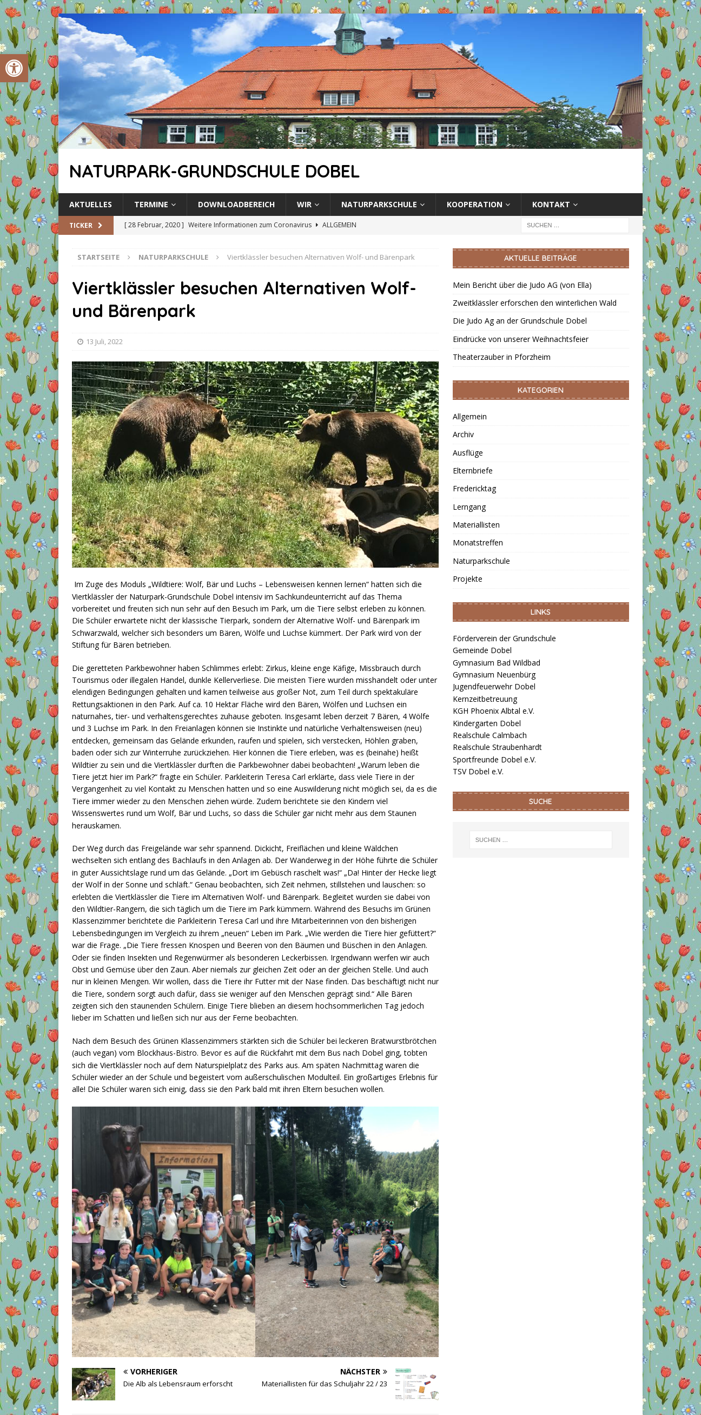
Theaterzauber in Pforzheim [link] (502, 357)
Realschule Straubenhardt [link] (497, 747)
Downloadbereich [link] (236, 204)
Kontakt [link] (551, 204)
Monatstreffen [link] (478, 542)
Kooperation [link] (474, 204)
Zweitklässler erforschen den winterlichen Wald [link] (535, 303)
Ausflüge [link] (468, 452)
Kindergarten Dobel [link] (487, 723)
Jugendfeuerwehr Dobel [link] (494, 686)
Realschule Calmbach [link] (490, 735)
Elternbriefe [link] (473, 470)
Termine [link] (151, 204)
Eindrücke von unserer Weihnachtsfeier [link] (520, 339)
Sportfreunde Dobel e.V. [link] (494, 759)
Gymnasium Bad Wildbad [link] (496, 662)
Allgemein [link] (470, 416)
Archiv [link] (463, 434)
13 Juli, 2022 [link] (104, 341)
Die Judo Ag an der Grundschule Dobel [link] (520, 320)
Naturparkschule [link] (379, 204)
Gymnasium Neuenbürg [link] (494, 674)
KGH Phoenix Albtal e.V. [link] (493, 711)
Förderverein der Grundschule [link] (504, 638)
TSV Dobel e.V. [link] (478, 771)
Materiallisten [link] (476, 524)
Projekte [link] (467, 579)
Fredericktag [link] (474, 488)
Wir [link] (304, 204)
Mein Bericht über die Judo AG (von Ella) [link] (522, 285)
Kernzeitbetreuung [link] (485, 699)
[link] (14, 68)
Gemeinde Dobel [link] (482, 650)
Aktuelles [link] (90, 204)
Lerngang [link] (469, 507)
